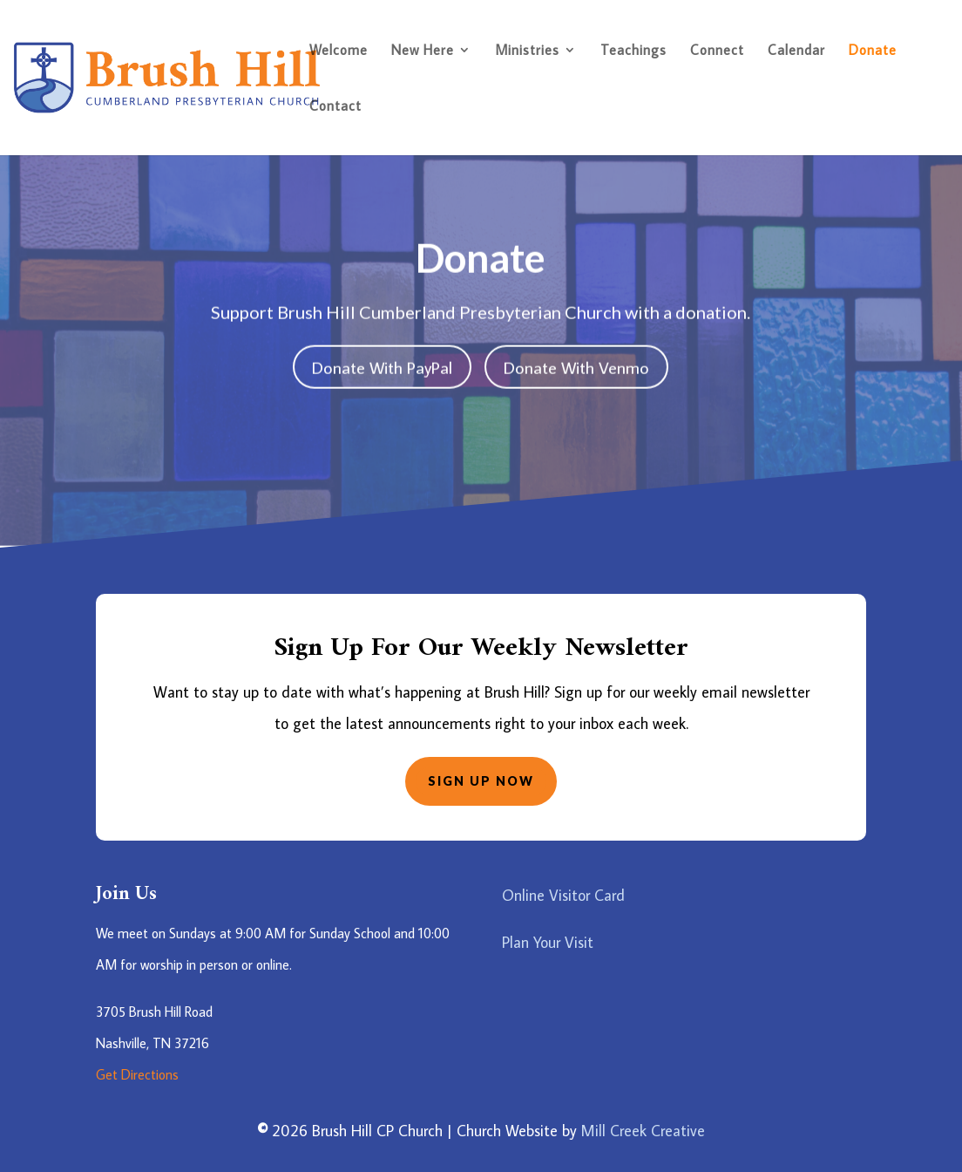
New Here (422, 51)
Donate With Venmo (576, 364)
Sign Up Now (481, 780)
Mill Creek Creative (643, 1131)
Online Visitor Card (563, 895)
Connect (717, 51)
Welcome (338, 51)
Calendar (796, 51)
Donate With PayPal (382, 364)
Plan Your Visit (547, 942)
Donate (873, 51)
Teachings (633, 51)
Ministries (527, 51)
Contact (335, 106)
